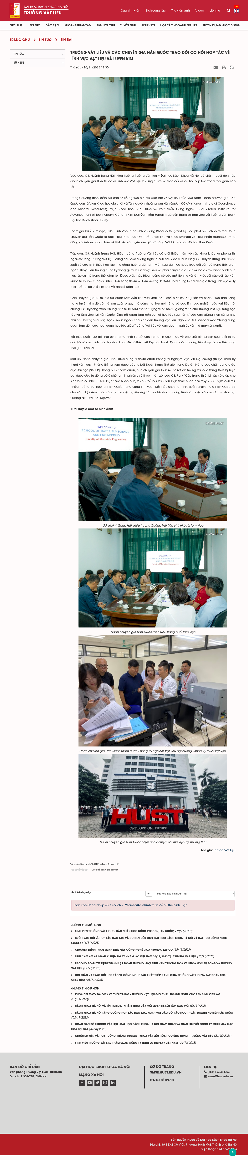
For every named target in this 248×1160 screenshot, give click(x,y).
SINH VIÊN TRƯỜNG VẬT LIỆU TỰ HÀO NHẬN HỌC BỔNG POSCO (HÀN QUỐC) (124, 936)
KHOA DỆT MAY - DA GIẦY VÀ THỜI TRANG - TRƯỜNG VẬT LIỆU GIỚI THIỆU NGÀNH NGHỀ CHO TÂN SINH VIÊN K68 (147, 999)
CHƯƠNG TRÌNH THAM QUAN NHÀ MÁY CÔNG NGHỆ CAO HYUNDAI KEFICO (124, 954)
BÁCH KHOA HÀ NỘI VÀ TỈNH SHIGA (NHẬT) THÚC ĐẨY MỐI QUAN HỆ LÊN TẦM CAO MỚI (132, 1010)
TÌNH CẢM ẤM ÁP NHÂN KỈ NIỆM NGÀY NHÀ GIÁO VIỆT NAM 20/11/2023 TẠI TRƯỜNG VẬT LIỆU (135, 961)
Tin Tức (35, 25)
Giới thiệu (17, 25)
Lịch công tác (156, 10)
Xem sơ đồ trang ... (163, 1084)
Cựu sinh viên (130, 10)
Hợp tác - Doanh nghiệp (178, 25)
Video (199, 10)
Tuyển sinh (128, 25)
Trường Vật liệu (43, 13)
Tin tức (18, 53)
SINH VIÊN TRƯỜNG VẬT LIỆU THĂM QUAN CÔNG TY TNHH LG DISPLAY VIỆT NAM (126, 1047)
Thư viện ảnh (180, 10)
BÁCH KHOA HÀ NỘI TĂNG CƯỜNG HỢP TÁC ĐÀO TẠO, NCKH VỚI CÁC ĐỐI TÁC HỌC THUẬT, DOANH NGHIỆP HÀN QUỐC (154, 1017)
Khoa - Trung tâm (78, 25)
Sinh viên (148, 25)
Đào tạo (52, 25)
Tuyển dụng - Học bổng (221, 25)
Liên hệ (215, 10)
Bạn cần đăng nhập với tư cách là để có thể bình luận (130, 909)
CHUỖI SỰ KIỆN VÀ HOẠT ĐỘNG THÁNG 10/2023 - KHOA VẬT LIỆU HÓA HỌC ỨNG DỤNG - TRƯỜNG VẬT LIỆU (144, 1040)
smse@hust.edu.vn (220, 1080)
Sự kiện (18, 62)
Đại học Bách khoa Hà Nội (46, 6)
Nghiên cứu (106, 25)
